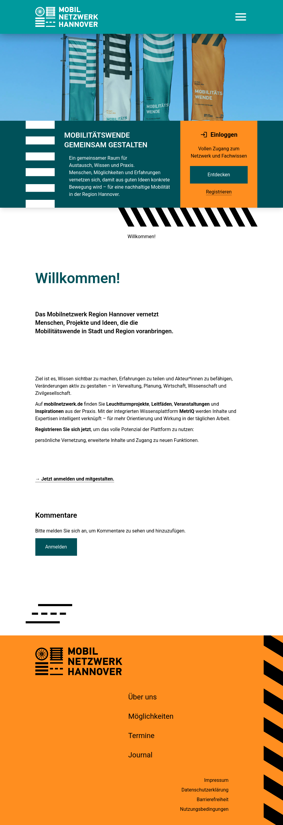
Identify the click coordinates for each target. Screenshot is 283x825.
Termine (141, 735)
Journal (140, 755)
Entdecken (218, 174)
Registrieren (219, 192)
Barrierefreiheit (212, 799)
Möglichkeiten (151, 716)
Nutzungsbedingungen (204, 809)
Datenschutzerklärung (205, 790)
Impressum (216, 780)
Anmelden (56, 547)
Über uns (142, 697)
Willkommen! (141, 236)
